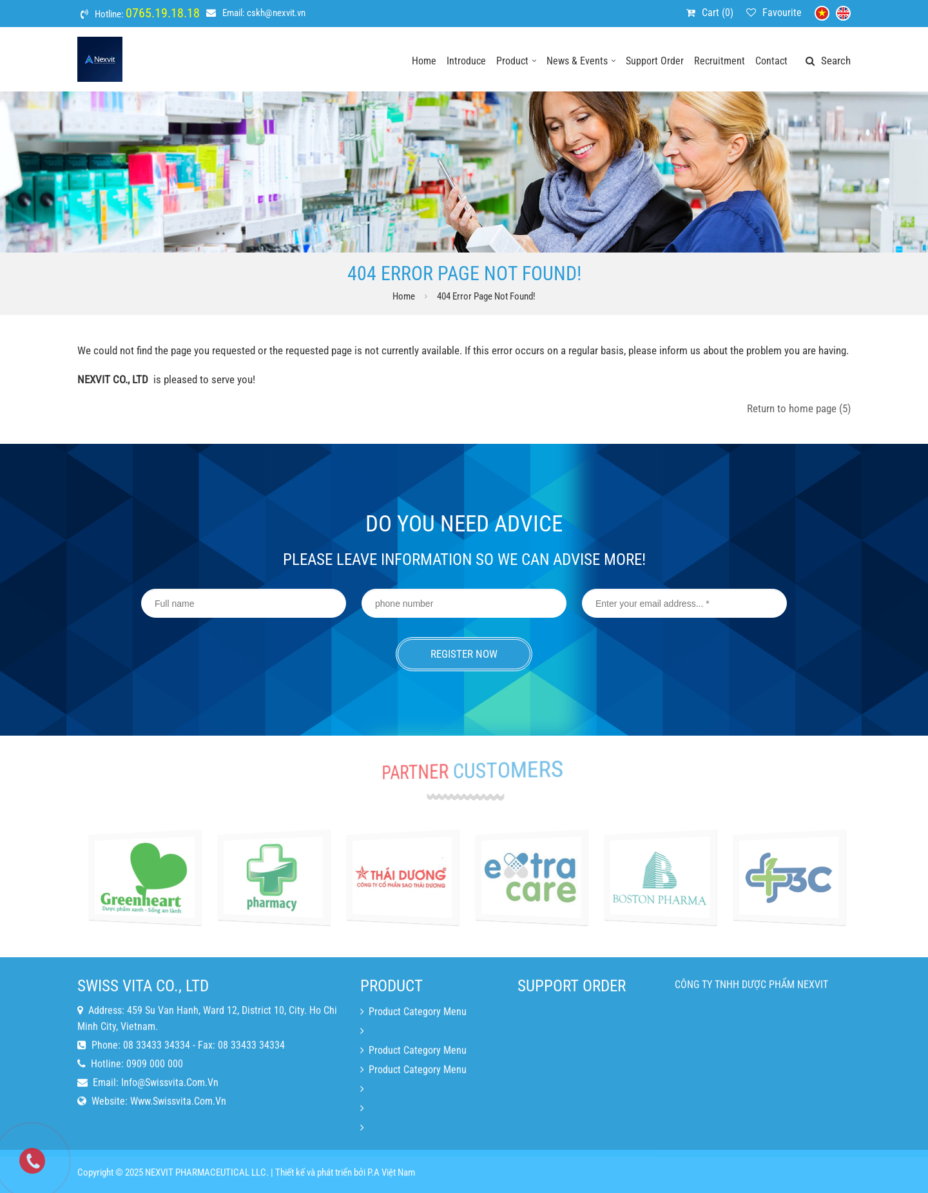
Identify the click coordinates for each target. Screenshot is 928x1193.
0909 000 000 (154, 1090)
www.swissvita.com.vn (178, 1127)
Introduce (466, 61)
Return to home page (799, 408)
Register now (464, 653)
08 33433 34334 (156, 1071)
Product (516, 61)
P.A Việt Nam (391, 1178)
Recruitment (719, 61)
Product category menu (413, 1038)
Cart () (717, 12)
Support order (655, 61)
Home (424, 61)
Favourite (782, 12)
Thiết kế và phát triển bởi (320, 1178)
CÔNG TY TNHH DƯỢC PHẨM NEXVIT (751, 1011)
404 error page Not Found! (486, 296)
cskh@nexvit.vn (276, 13)
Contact (771, 61)
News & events (580, 61)
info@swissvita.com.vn (169, 1109)
